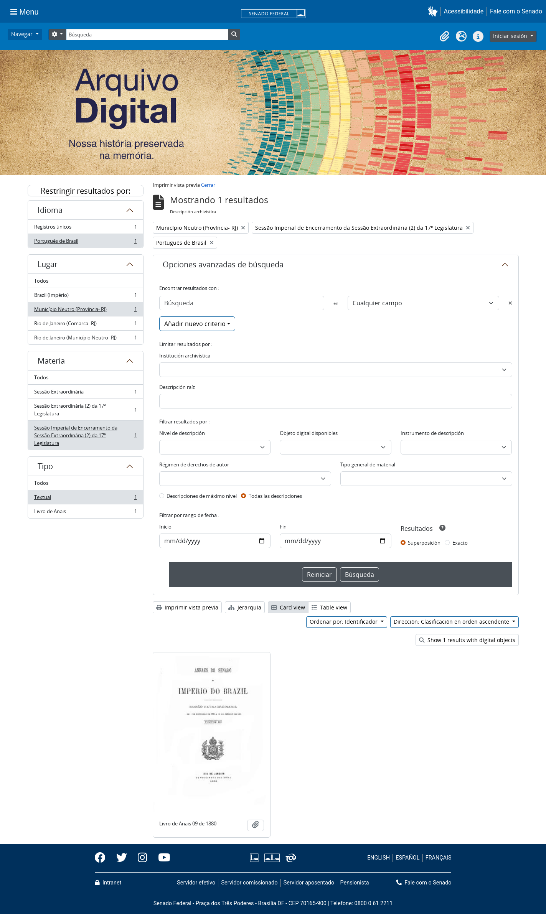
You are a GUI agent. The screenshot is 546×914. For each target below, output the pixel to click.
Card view (288, 607)
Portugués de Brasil (85, 242)
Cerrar (208, 184)
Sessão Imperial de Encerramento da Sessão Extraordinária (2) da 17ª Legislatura (85, 435)
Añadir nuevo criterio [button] (195, 323)
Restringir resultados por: (85, 191)
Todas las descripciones (275, 495)
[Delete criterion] (510, 303)
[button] (434, 11)
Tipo (45, 466)
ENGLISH (378, 858)
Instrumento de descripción (432, 433)
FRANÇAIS (439, 858)
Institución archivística (184, 355)
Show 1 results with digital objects (467, 640)
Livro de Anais (85, 512)
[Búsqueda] (147, 34)
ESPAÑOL (407, 858)
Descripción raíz (177, 387)
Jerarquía (244, 607)
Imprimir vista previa (187, 607)
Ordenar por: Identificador (344, 621)
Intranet (108, 882)
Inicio (165, 526)
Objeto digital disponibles (309, 433)
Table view (329, 607)
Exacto (460, 542)
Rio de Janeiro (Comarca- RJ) (85, 325)
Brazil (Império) (85, 296)
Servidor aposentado (309, 882)
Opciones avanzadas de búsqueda (223, 264)
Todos (41, 280)
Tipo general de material (367, 464)
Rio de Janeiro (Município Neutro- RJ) (85, 339)
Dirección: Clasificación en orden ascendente (452, 621)
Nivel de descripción (182, 433)
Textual (85, 498)
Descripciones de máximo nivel (202, 495)
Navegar (22, 34)
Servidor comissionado (249, 882)
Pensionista (354, 882)
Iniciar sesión (511, 36)
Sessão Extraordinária (85, 393)
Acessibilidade (464, 11)
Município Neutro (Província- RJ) (85, 310)
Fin (283, 526)
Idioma (50, 210)
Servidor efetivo (196, 882)
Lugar (48, 264)
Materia (51, 361)
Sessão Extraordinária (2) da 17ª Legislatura (85, 409)
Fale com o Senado (516, 11)
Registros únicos (85, 228)
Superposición (424, 542)
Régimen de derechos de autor (194, 464)
